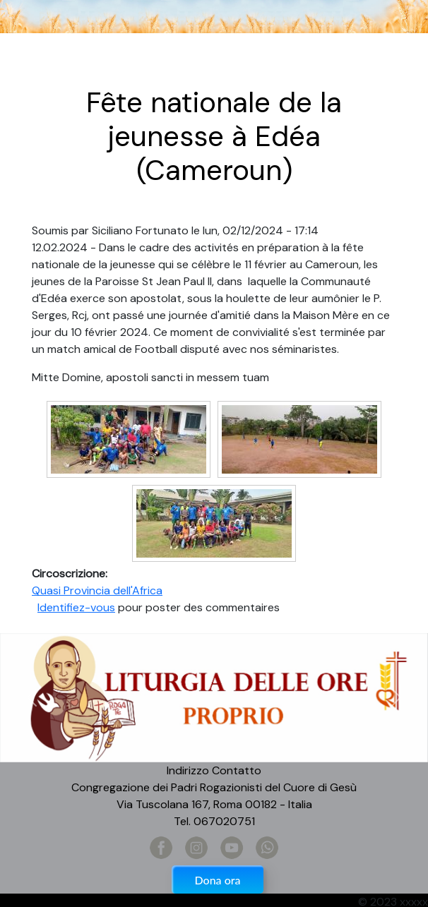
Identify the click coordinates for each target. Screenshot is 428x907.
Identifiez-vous (76, 607)
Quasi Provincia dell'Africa (97, 590)
